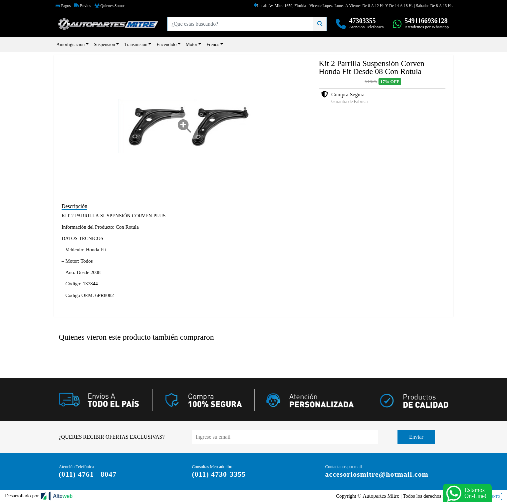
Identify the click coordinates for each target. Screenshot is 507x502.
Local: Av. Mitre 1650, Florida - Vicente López (293, 5)
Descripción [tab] (74, 206)
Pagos (63, 5)
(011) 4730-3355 (219, 474)
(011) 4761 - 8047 (88, 474)
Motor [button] (191, 44)
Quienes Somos (110, 5)
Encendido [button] (166, 44)
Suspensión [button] (104, 44)
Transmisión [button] (135, 44)
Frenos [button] (212, 44)
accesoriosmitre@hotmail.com (376, 474)
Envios (82, 5)
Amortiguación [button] (71, 44)
